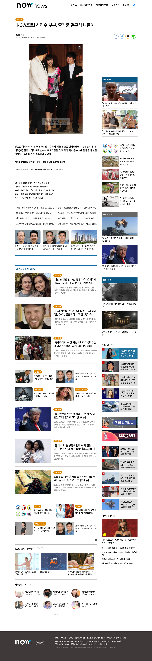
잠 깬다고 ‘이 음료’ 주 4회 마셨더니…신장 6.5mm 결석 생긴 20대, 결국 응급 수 (81, 573)
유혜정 (17, 35)
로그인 (57, 638)
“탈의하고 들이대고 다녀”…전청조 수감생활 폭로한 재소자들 (60, 594)
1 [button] (54, 614)
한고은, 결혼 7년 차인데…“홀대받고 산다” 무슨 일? (32, 594)
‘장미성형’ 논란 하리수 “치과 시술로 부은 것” (32, 182)
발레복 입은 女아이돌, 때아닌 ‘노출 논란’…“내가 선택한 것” (26, 573)
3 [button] (57, 614)
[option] (26, 565)
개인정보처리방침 (80, 638)
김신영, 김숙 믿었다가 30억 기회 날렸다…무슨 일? (60, 606)
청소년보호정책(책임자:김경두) (96, 638)
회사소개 (63, 638)
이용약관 (70, 638)
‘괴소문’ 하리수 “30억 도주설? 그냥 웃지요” (32, 186)
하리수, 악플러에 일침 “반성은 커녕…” (30, 197)
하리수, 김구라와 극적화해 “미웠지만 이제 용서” (34, 194)
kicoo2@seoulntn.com (53, 161)
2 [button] (55, 614)
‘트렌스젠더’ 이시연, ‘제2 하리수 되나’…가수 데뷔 (34, 190)
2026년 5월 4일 (46, 572)
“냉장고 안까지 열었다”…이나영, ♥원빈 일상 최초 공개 (88, 594)
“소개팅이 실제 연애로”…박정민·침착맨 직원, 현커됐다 (32, 606)
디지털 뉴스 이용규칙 (113, 638)
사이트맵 (123, 638)
